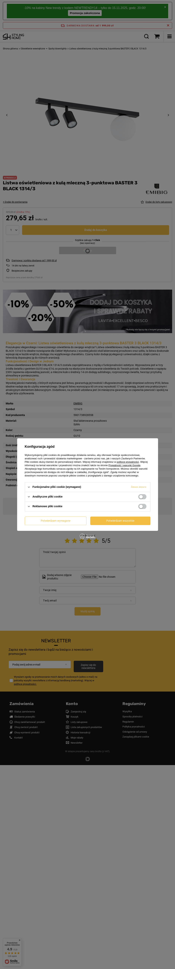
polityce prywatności (128, 461)
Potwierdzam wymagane (55, 520)
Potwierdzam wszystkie (120, 520)
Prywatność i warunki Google (125, 465)
